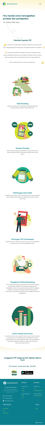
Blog (36, 409)
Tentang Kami (5, 409)
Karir (4, 411)
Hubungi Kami (5, 413)
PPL (23, 398)
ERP (23, 396)
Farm (23, 388)
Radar (23, 391)
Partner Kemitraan (38, 396)
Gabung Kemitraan (38, 391)
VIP (34, 388)
